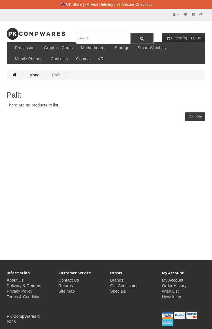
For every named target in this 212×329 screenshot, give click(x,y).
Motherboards (94, 47)
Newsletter (172, 296)
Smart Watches (151, 47)
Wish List (170, 291)
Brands (116, 280)
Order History (174, 285)
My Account (173, 280)
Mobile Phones (28, 58)
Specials (118, 291)
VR (101, 58)
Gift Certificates (124, 285)
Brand (33, 75)
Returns (66, 285)
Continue (195, 116)
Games (82, 58)
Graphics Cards (58, 47)
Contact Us (69, 280)
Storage (122, 47)
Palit (56, 75)
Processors (25, 47)
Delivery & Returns (24, 285)
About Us (15, 280)
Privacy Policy (19, 291)
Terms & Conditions (25, 296)
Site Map (67, 291)
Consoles (59, 58)
